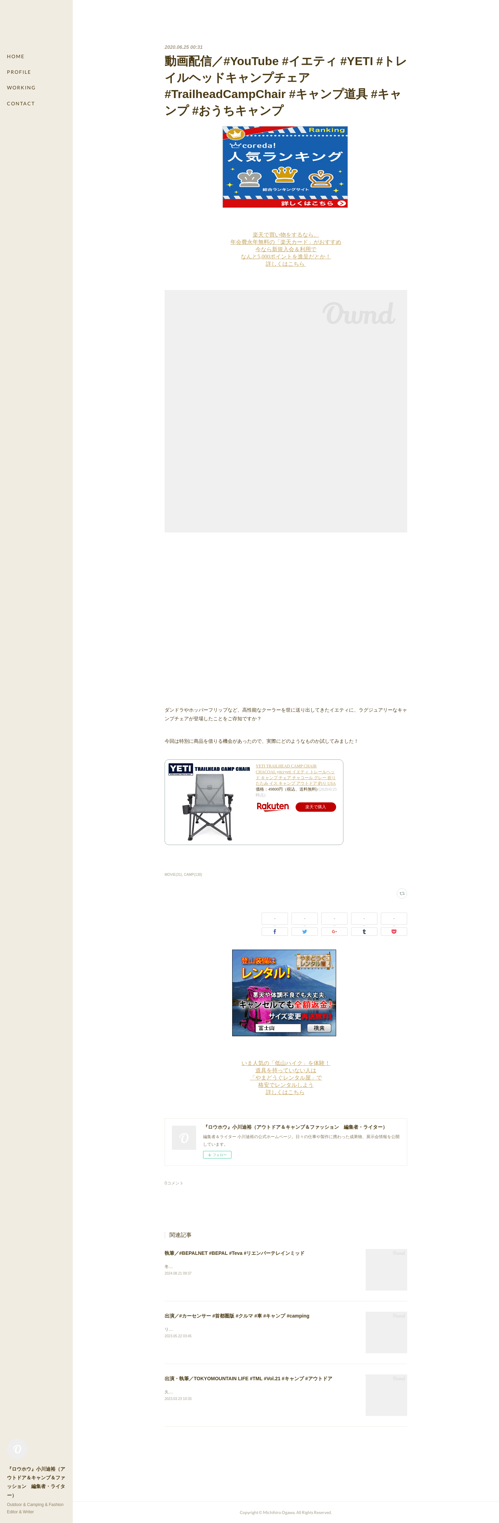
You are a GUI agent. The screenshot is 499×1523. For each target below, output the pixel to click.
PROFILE (19, 72)
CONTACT (21, 103)
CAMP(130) (193, 875)
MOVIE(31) (173, 875)
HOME (16, 56)
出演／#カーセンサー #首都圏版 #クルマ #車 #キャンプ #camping (237, 1316)
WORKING (21, 87)
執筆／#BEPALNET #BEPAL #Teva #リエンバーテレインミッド (235, 1253)
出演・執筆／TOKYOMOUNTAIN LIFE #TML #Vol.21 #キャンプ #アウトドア (248, 1378)
